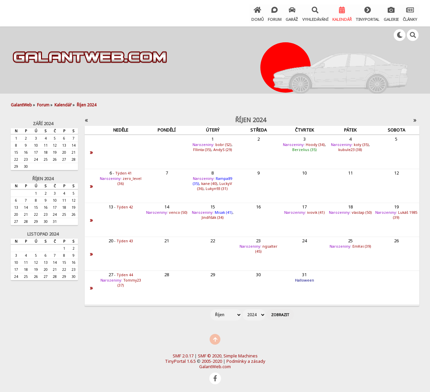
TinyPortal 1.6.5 (180, 360)
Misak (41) (223, 211)
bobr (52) (223, 143)
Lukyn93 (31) (217, 187)
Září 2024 (43, 122)
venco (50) (178, 211)
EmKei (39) (361, 245)
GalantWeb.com (215, 365)
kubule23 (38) (350, 148)
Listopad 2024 (42, 233)
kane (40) (209, 182)
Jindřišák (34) (213, 216)
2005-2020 (212, 360)
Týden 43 (125, 239)
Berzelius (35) (304, 148)
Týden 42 (125, 205)
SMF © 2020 (209, 355)
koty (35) (361, 143)
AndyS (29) (222, 148)
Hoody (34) (315, 143)
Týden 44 (125, 273)
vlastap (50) (362, 211)
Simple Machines (240, 355)
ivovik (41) (316, 211)
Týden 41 (123, 172)
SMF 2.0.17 (183, 355)
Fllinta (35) (202, 148)
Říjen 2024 (42, 178)
